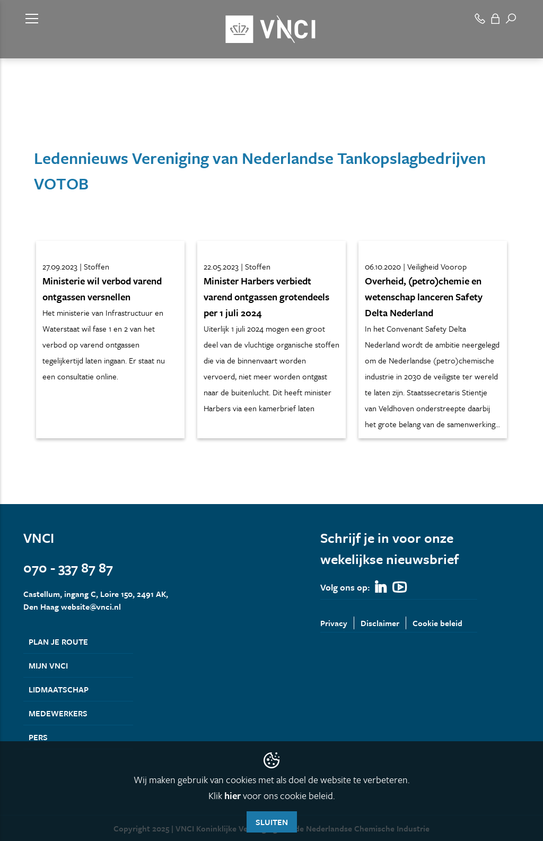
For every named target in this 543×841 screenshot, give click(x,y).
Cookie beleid (437, 623)
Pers (38, 737)
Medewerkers (58, 713)
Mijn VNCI (48, 665)
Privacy (333, 623)
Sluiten (272, 822)
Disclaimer (380, 623)
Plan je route (58, 641)
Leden (63, 115)
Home (32, 115)
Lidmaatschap (59, 689)
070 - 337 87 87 (68, 567)
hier (232, 795)
